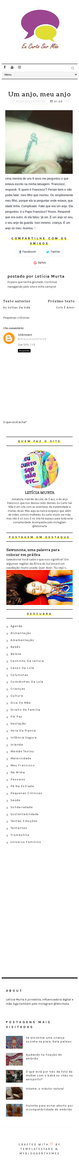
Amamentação (22, 640)
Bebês (16, 647)
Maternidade (21, 758)
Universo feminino (26, 842)
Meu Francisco (23, 765)
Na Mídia (18, 772)
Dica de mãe (21, 703)
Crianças (18, 689)
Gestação (18, 723)
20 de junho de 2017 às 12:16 (33, 339)
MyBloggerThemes (39, 1153)
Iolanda (17, 744)
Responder (24, 350)
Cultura (17, 696)
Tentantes (19, 828)
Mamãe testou (22, 751)
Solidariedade (22, 807)
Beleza (16, 654)
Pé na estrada (22, 786)
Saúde (15, 800)
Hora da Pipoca (23, 730)
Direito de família (25, 710)
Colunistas (20, 675)
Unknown (25, 335)
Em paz (17, 716)
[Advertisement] (39, 876)
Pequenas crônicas (31, 101)
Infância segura (24, 737)
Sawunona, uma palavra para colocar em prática (33, 552)
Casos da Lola (22, 668)
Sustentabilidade (25, 814)
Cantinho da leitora (27, 661)
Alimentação (21, 633)
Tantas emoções (24, 821)
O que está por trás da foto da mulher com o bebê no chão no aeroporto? (49, 1075)
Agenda (17, 626)
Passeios (18, 779)
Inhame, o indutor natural (45, 1088)
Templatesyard (37, 1149)
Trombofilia (20, 835)
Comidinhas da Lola (27, 682)
